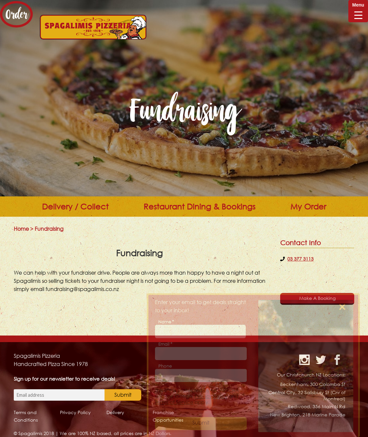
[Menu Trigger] (358, 11)
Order (16, 14)
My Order (308, 206)
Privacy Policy (75, 412)
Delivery (115, 412)
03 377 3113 (300, 259)
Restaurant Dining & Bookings (199, 206)
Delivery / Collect (75, 206)
